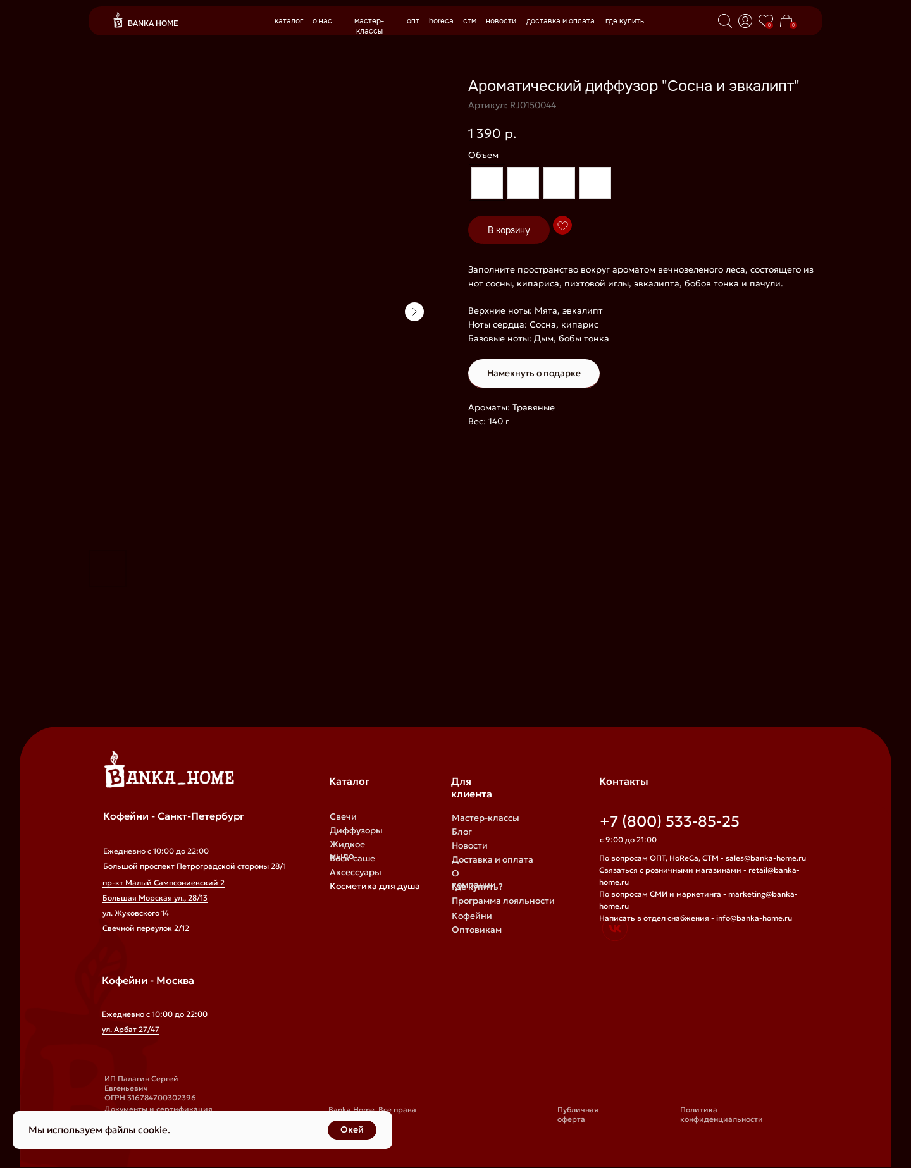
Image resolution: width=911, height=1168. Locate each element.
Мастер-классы (485, 817)
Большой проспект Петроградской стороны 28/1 (194, 866)
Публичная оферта (577, 1114)
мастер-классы (369, 26)
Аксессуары (355, 872)
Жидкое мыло (347, 850)
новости (501, 21)
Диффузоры (356, 830)
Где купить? (477, 886)
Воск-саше (352, 858)
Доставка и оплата (492, 859)
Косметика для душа (375, 886)
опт (413, 21)
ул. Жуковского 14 (135, 913)
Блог (462, 831)
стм (469, 21)
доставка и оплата (560, 21)
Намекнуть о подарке (534, 373)
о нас (322, 21)
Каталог (349, 781)
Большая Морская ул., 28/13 (155, 897)
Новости (470, 845)
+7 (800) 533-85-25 (670, 821)
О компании (474, 879)
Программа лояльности (503, 900)
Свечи (343, 816)
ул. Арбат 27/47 (130, 1029)
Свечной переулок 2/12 (145, 928)
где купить (624, 21)
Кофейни (472, 915)
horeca (441, 21)
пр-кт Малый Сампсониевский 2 (163, 882)
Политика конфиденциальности (721, 1114)
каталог (289, 21)
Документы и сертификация (158, 1109)
